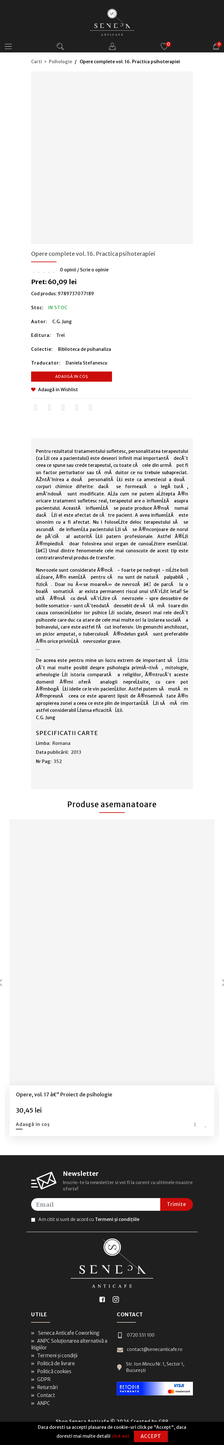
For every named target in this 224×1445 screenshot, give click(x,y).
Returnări (44, 1387)
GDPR (40, 1379)
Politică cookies (51, 1371)
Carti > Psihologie (51, 62)
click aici (120, 1436)
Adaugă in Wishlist (54, 389)
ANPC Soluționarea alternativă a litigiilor (69, 1344)
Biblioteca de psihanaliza (84, 349)
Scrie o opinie (94, 270)
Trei (60, 335)
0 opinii (68, 270)
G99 (163, 1421)
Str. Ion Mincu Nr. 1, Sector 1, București (150, 1367)
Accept (151, 1436)
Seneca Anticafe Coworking (65, 1333)
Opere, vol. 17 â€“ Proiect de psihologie (64, 1094)
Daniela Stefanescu (86, 363)
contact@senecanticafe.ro (149, 1349)
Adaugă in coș (71, 376)
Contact (43, 1395)
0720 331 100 (136, 1335)
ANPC (40, 1403)
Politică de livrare (53, 1363)
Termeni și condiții (54, 1356)
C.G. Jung (62, 321)
